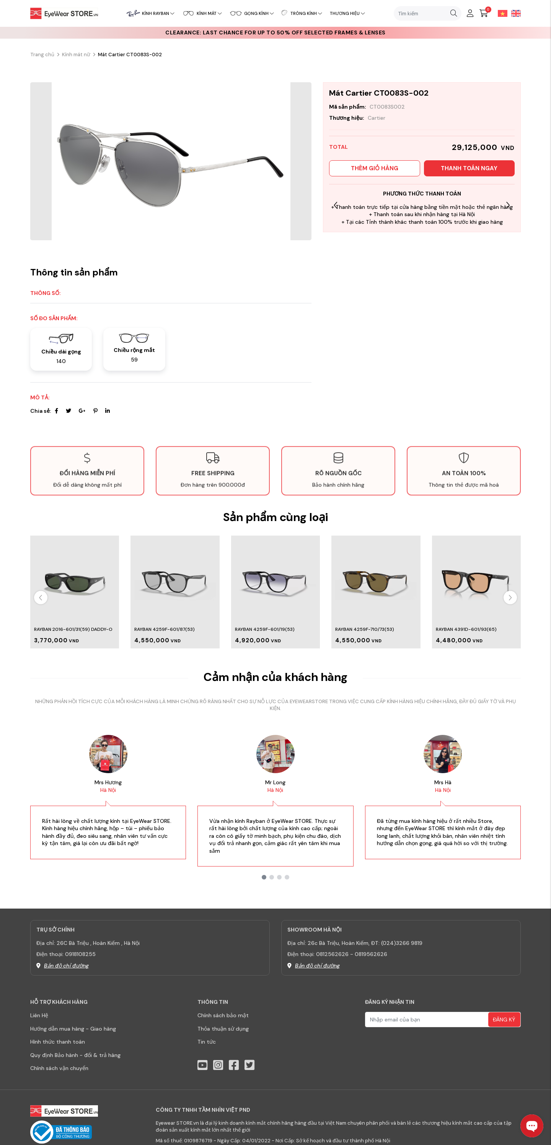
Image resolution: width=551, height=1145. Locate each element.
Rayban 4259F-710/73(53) (364, 629)
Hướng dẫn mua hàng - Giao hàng (73, 1028)
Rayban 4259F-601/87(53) (164, 629)
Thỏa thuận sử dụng (223, 1028)
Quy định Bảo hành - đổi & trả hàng (75, 1055)
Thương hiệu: (346, 117)
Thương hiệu (347, 13)
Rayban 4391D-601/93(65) (466, 629)
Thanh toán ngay (469, 168)
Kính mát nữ (76, 54)
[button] (508, 205)
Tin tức (206, 1041)
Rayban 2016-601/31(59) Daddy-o (73, 629)
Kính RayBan (158, 13)
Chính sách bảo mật (223, 1015)
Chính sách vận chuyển (59, 1068)
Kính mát (209, 13)
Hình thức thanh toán (57, 1041)
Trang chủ (42, 54)
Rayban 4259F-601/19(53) (265, 629)
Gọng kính (259, 13)
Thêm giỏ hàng (374, 168)
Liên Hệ (39, 1015)
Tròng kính (306, 13)
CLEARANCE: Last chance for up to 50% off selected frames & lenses (275, 32)
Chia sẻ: (40, 410)
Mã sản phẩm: (347, 106)
